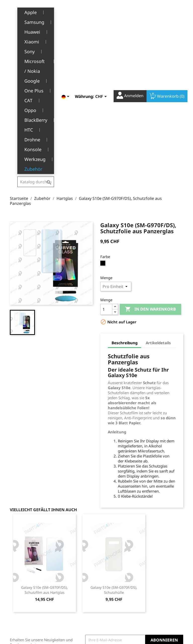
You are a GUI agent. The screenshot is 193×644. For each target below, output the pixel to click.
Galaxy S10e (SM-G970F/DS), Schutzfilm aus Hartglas (44, 461)
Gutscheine (109, 591)
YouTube (167, 531)
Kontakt (65, 617)
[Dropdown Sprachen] (62, 12)
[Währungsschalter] (97, 12)
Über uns (66, 586)
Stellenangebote (72, 609)
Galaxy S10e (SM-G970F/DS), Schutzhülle (113, 461)
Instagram (178, 531)
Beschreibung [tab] (124, 214)
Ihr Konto (113, 553)
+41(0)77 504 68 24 (27, 597)
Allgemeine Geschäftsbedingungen (79, 576)
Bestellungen (111, 567)
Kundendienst (71, 594)
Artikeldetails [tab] (158, 214)
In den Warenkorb (150, 181)
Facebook (156, 531)
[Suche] (36, 11)
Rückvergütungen (115, 575)
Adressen (108, 583)
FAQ (62, 601)
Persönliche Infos (114, 560)
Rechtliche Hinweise (67, 563)
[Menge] (106, 181)
